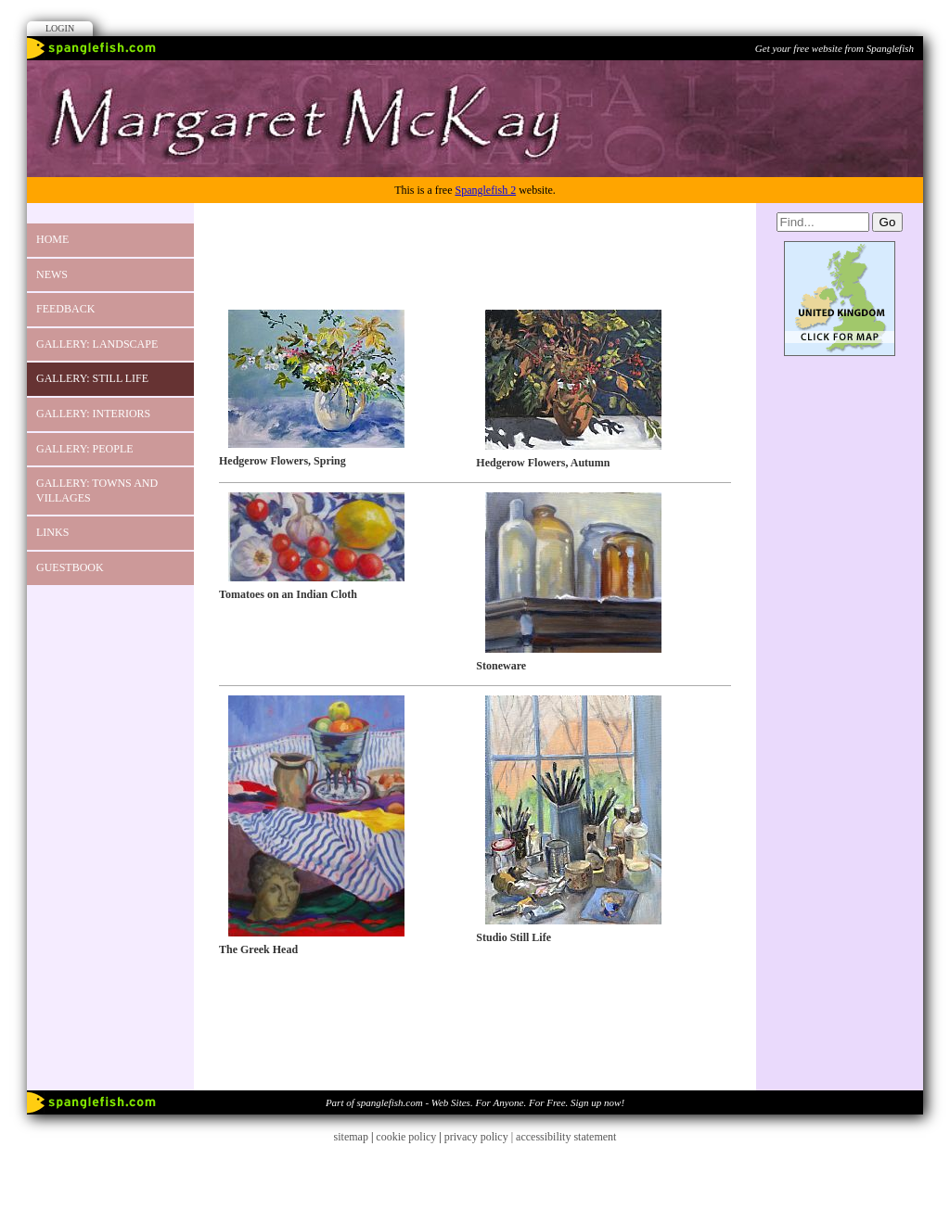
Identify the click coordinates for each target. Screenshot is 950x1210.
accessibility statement (566, 1136)
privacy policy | (480, 1136)
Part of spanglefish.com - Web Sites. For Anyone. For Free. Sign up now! (475, 1102)
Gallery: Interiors (93, 413)
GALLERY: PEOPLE (85, 448)
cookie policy (406, 1136)
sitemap (351, 1136)
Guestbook (70, 567)
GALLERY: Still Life (92, 378)
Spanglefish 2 (485, 190)
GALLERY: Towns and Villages (97, 490)
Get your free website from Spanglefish (834, 48)
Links (52, 532)
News (52, 274)
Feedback (65, 308)
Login (59, 28)
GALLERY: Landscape (97, 344)
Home (52, 239)
